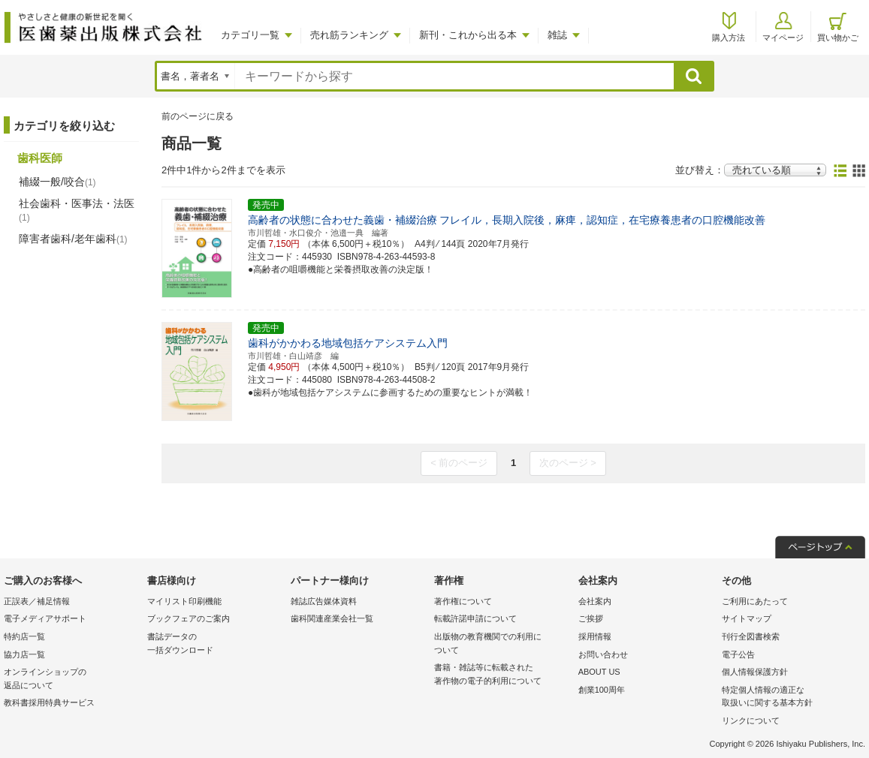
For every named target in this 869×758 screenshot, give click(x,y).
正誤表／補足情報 (37, 601)
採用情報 (594, 636)
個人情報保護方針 (755, 671)
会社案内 (594, 601)
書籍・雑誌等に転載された (502, 675)
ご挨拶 (590, 618)
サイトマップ (746, 618)
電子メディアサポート (45, 618)
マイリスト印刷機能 (184, 601)
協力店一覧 (24, 654)
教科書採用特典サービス (49, 702)
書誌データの (215, 644)
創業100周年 (601, 689)
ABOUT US (599, 671)
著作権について (463, 601)
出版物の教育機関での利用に (502, 644)
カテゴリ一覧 (250, 35)
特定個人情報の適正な (790, 697)
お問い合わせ (603, 654)
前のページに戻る (197, 116)
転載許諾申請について (475, 618)
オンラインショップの (72, 679)
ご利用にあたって (755, 601)
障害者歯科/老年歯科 (73, 239)
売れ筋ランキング (349, 35)
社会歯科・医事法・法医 (76, 210)
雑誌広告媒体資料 (324, 601)
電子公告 (738, 654)
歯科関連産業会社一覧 (332, 618)
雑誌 (557, 35)
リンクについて (751, 720)
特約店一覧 (24, 636)
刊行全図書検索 (751, 636)
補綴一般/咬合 (57, 182)
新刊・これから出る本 (468, 35)
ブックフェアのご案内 (188, 618)
